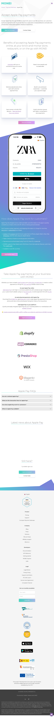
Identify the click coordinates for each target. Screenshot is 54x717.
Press (27, 531)
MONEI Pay (14, 299)
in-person (12, 234)
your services (27, 284)
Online (5, 234)
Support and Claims (27, 575)
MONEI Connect (27, 308)
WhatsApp (6, 236)
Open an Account (10, 30)
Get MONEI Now (9, 254)
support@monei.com (36, 705)
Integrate (10, 64)
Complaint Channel (27, 583)
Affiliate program (27, 539)
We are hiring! (27, 537)
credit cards (9, 246)
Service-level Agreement (27, 580)
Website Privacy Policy (38, 707)
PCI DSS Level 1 (27, 577)
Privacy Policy (27, 572)
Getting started (27, 556)
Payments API (27, 292)
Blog (27, 529)
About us (27, 542)
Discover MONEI (26, 122)
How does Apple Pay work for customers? (26, 404)
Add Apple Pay (7, 290)
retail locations (22, 282)
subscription (12, 230)
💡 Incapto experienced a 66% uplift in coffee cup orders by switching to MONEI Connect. (27, 312)
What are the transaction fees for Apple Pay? (26, 400)
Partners (27, 534)
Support (27, 517)
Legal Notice (27, 570)
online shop (31, 282)
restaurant (39, 282)
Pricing (27, 515)
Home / (3, 7)
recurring (4, 230)
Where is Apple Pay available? (26, 408)
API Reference (27, 553)
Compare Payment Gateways (27, 520)
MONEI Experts (27, 558)
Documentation (27, 550)
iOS (28, 299)
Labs (27, 561)
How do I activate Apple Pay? (26, 396)
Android (23, 299)
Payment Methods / (11, 7)
